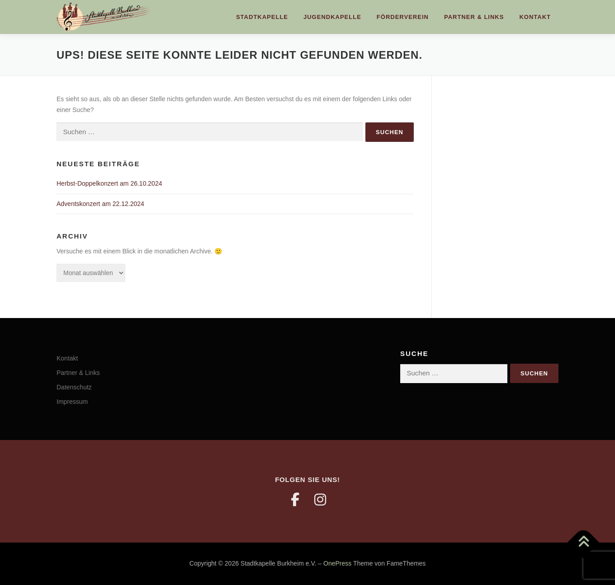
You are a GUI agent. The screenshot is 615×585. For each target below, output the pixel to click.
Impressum (72, 401)
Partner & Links (474, 17)
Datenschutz (74, 387)
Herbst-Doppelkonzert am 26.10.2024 (109, 183)
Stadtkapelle (262, 17)
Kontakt (535, 17)
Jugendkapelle (332, 17)
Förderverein (403, 17)
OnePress (337, 563)
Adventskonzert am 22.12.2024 (100, 203)
